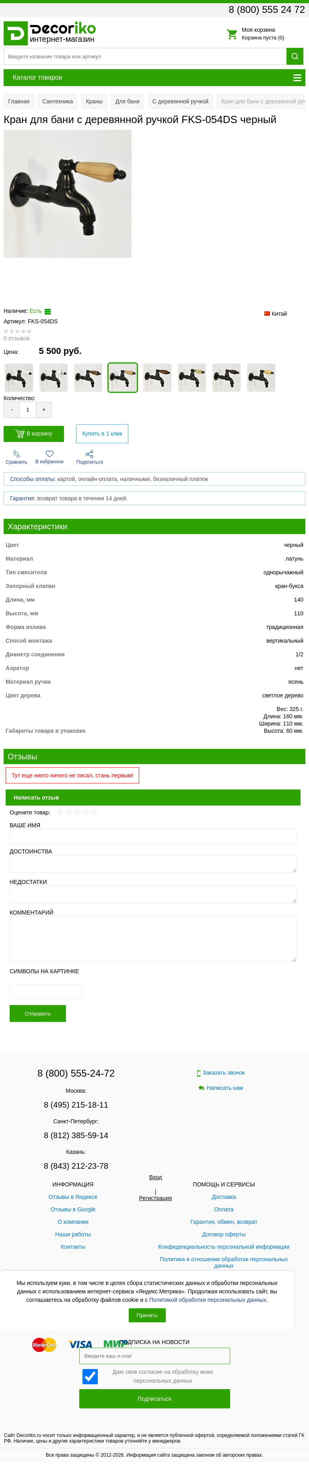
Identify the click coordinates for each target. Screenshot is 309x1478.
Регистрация (155, 1198)
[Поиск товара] (145, 56)
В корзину (33, 433)
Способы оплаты (32, 479)
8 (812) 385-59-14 (76, 1135)
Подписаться (154, 1399)
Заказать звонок (221, 1072)
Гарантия (22, 498)
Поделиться (89, 457)
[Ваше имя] (153, 836)
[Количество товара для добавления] (28, 410)
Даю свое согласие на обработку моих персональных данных (163, 1376)
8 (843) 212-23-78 (76, 1165)
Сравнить (16, 457)
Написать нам (221, 1088)
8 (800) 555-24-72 (76, 1073)
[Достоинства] (153, 864)
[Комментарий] (153, 939)
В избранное (49, 457)
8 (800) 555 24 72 (267, 9)
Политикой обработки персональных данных (207, 1300)
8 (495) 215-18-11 (76, 1104)
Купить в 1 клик (102, 433)
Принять (147, 1315)
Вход (155, 1177)
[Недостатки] (153, 894)
